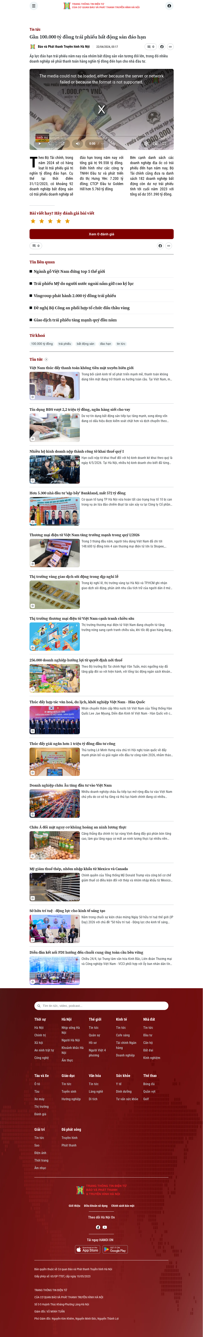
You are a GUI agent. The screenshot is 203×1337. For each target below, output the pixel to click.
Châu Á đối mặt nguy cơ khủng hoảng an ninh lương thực (78, 827)
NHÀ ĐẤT (147, 17)
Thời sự (40, 1019)
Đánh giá (40, 1114)
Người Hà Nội (71, 1040)
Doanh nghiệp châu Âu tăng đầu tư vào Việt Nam (71, 785)
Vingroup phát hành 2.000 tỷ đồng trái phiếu (75, 296)
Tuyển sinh (69, 1092)
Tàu (36, 1092)
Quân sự (94, 1035)
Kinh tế (121, 1019)
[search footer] (39, 1006)
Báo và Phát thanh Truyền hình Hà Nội (64, 47)
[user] (169, 6)
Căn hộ (148, 1043)
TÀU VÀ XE (167, 17)
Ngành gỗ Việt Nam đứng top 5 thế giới (69, 271)
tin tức (121, 344)
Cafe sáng (123, 1035)
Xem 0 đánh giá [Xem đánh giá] (101, 234)
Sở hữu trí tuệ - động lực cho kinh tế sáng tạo (67, 910)
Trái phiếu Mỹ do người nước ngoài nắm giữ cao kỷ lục (84, 283)
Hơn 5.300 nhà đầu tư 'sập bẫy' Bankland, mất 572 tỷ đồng (78, 493)
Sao (36, 1145)
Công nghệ (41, 1058)
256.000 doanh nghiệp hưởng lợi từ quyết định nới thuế (76, 660)
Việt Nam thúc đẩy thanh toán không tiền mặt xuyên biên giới (82, 367)
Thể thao (150, 1075)
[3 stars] (50, 222)
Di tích (93, 1099)
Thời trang (41, 1160)
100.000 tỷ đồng (42, 344)
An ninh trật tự (44, 1050)
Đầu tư (147, 1035)
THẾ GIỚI (109, 17)
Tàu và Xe (41, 1075)
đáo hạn (105, 344)
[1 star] (33, 222)
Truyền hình (70, 1138)
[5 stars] (67, 222)
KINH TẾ (128, 17)
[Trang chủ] (57, 18)
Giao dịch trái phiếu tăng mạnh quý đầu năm (75, 320)
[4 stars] (58, 222)
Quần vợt (149, 1092)
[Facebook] (98, 1228)
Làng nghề (96, 1092)
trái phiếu (65, 344)
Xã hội (38, 1043)
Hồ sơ (93, 1043)
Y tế (119, 1084)
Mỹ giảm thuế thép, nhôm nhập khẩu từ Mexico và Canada (79, 868)
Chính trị (40, 1035)
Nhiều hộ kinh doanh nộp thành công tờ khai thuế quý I (77, 451)
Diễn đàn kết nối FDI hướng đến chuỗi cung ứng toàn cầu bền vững (86, 952)
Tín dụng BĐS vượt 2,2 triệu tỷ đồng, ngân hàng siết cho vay (80, 409)
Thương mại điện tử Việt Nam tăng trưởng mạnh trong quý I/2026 (85, 534)
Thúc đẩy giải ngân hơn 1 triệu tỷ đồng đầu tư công (72, 743)
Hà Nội (39, 1028)
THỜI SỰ (73, 17)
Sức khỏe (123, 1075)
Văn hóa (95, 1075)
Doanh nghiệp (125, 1055)
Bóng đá (149, 1084)
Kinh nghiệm (151, 1058)
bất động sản (85, 344)
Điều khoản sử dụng (95, 1205)
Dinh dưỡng (124, 1092)
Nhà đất (149, 1019)
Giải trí (39, 1129)
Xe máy (39, 1099)
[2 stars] (41, 222)
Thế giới (95, 1019)
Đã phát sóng (71, 1129)
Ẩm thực (67, 1060)
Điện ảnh (40, 1153)
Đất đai (148, 1050)
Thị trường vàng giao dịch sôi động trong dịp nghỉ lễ (74, 576)
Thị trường (41, 1107)
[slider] (101, 135)
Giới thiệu (74, 1205)
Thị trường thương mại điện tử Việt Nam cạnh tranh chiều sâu (82, 618)
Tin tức (35, 29)
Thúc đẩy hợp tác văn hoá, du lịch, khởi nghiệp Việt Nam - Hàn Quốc (87, 701)
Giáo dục (68, 1075)
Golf (146, 1099)
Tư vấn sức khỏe (127, 1099)
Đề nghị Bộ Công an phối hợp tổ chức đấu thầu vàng (82, 308)
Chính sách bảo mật (122, 1205)
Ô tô (37, 1084)
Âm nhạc (40, 1168)
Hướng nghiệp (71, 1099)
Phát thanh (69, 1145)
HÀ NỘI (91, 17)
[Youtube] (105, 1228)
